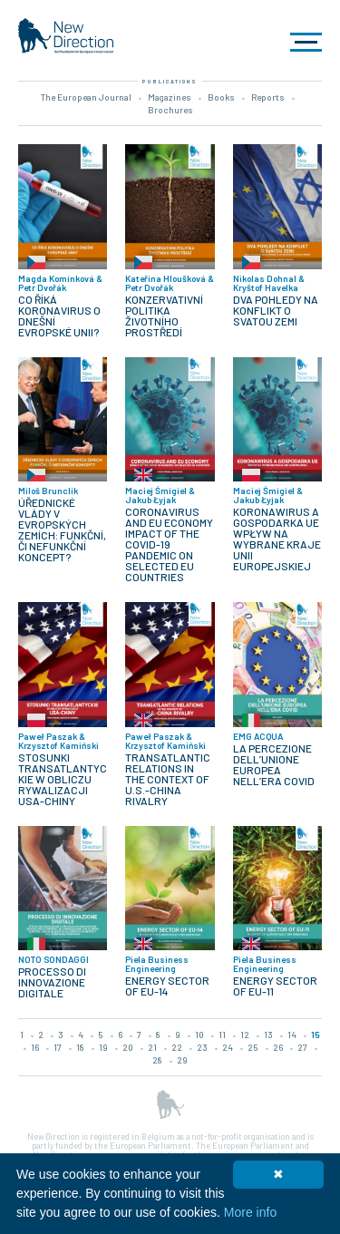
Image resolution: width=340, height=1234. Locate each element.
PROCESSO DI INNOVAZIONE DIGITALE (52, 982)
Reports (268, 97)
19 (103, 1047)
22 (176, 1047)
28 (157, 1059)
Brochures (170, 109)
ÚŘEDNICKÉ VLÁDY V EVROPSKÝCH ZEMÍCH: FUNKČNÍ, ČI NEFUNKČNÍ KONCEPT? (62, 529)
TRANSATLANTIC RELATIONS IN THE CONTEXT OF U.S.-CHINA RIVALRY (167, 779)
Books (221, 97)
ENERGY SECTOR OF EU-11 (275, 985)
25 (253, 1047)
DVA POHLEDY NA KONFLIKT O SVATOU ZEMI (275, 310)
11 (222, 1034)
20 (127, 1047)
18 (80, 1047)
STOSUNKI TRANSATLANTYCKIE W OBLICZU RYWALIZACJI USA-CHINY (62, 779)
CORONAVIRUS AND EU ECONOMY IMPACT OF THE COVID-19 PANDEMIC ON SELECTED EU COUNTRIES (169, 544)
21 (152, 1047)
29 (182, 1059)
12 (244, 1034)
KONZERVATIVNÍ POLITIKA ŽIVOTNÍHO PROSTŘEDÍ (164, 315)
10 (199, 1034)
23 (202, 1047)
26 (278, 1047)
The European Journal (86, 97)
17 (57, 1047)
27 (302, 1047)
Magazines (169, 97)
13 (268, 1034)
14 (291, 1034)
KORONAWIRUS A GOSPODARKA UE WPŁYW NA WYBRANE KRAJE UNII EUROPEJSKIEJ (277, 538)
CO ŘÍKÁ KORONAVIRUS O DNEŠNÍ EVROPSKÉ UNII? (59, 315)
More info (250, 1212)
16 (35, 1047)
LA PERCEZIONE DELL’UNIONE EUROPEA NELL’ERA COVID (274, 764)
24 (227, 1047)
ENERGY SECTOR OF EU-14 (167, 985)
